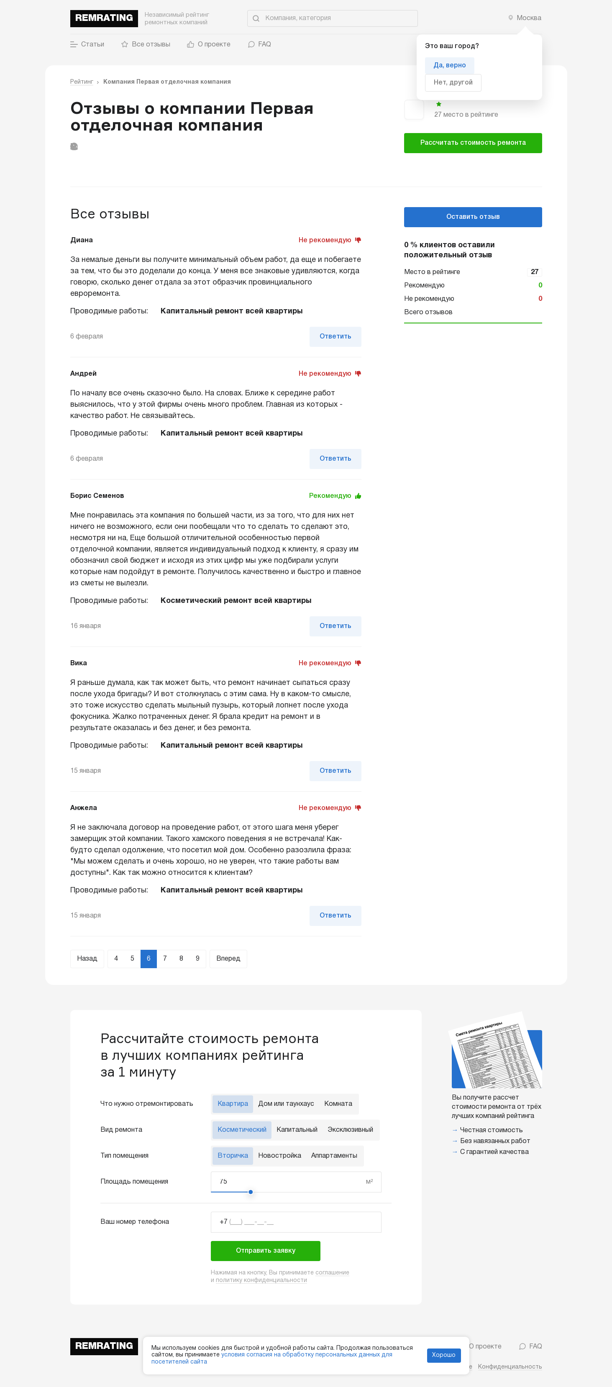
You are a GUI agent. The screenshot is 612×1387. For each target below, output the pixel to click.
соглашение (332, 1273)
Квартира (233, 1104)
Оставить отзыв (473, 217)
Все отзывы (145, 45)
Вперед (228, 959)
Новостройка (279, 1156)
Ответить (335, 337)
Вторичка (233, 1156)
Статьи (87, 45)
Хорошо (444, 1355)
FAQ (259, 45)
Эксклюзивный (350, 1130)
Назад (87, 959)
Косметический (242, 1130)
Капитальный (297, 1130)
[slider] (251, 1192)
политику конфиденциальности (261, 1280)
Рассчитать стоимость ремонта (473, 143)
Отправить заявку (265, 1251)
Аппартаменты (334, 1156)
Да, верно (449, 66)
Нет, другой (453, 83)
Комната (338, 1104)
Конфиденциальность (510, 1367)
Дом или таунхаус (286, 1104)
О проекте (208, 45)
